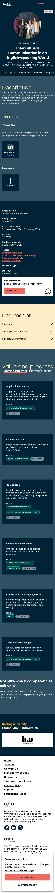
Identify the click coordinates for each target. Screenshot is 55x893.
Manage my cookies (16, 773)
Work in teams (22, 459)
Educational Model (15, 793)
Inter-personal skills (12, 258)
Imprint (8, 789)
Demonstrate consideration (18, 507)
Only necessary (27, 885)
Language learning (12, 253)
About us (9, 764)
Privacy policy (12, 785)
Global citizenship (11, 260)
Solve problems (13, 568)
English (10, 459)
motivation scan (18, 691)
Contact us (11, 768)
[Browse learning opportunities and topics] (51, 4)
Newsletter (10, 777)
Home (7, 760)
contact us (14, 290)
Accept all (27, 877)
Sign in (41, 3)
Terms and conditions (17, 781)
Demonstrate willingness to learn (20, 408)
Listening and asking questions (20, 563)
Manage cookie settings (19, 870)
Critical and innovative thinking (19, 255)
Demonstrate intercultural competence (22, 512)
